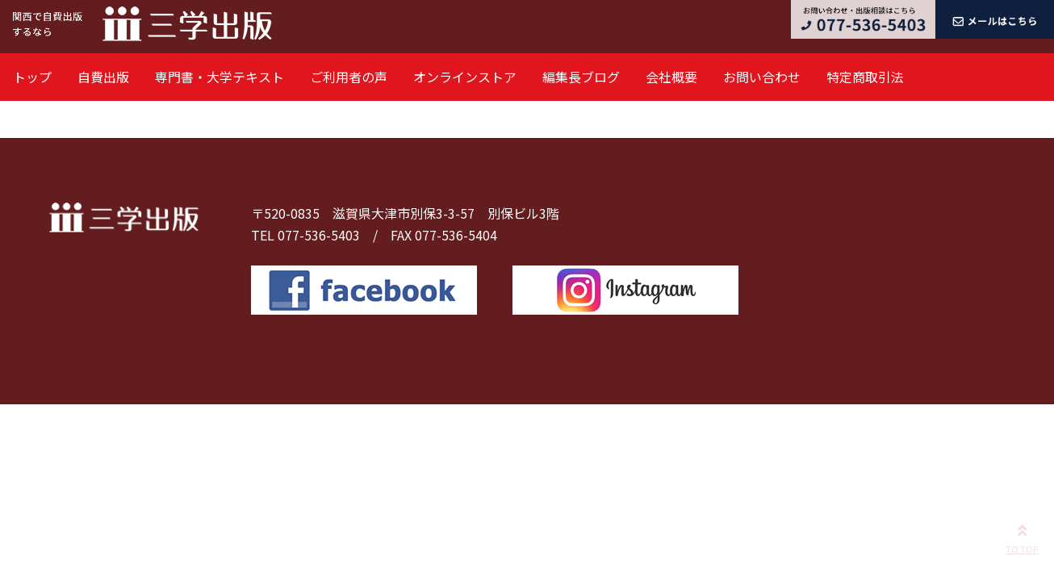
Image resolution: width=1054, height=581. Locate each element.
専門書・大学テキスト (219, 76)
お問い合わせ (762, 76)
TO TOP (1022, 536)
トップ (32, 76)
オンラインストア (465, 76)
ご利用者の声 (348, 76)
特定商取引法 (865, 76)
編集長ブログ (581, 76)
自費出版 (103, 76)
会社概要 (671, 76)
